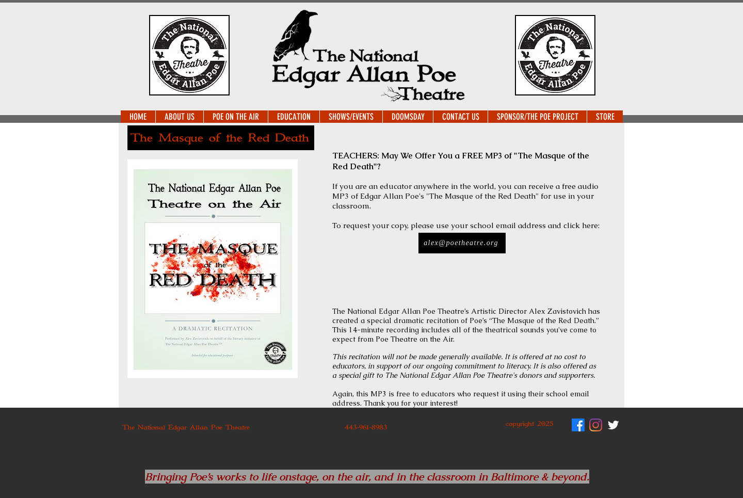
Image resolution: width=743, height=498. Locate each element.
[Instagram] (595, 425)
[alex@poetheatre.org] (462, 243)
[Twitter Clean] (613, 425)
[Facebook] (578, 425)
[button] (179, 116)
